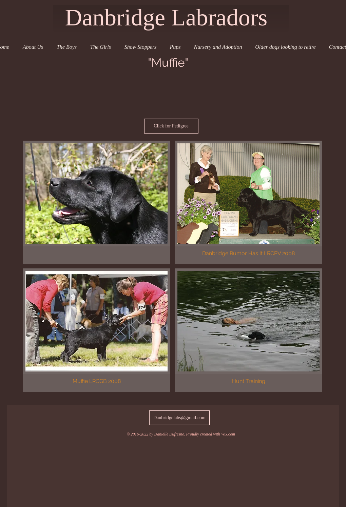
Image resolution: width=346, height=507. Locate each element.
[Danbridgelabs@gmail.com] (179, 417)
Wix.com (228, 434)
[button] (96, 202)
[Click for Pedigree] (171, 126)
